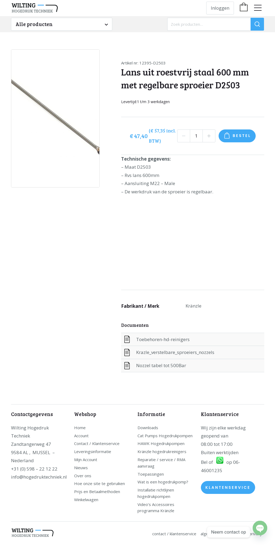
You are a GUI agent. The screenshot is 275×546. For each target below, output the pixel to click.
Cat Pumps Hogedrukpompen (165, 435)
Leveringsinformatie (92, 451)
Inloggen (220, 8)
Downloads (148, 427)
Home (80, 427)
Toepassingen (151, 474)
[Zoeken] (257, 24)
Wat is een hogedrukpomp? (163, 481)
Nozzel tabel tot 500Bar (161, 365)
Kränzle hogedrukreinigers (162, 451)
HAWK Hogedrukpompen (161, 443)
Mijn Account (85, 459)
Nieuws (81, 467)
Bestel (242, 135)
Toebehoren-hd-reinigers (163, 339)
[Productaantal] (196, 135)
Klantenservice (228, 487)
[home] (61, 8)
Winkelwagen (86, 499)
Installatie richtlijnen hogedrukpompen (156, 493)
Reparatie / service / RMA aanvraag (161, 463)
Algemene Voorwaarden (223, 533)
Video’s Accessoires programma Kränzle (156, 508)
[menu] (258, 8)
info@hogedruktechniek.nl (39, 477)
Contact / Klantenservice (97, 443)
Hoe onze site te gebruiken (99, 483)
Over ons (82, 475)
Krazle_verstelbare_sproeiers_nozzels (175, 352)
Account (81, 435)
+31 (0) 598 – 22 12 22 (34, 469)
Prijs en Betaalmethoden (97, 491)
